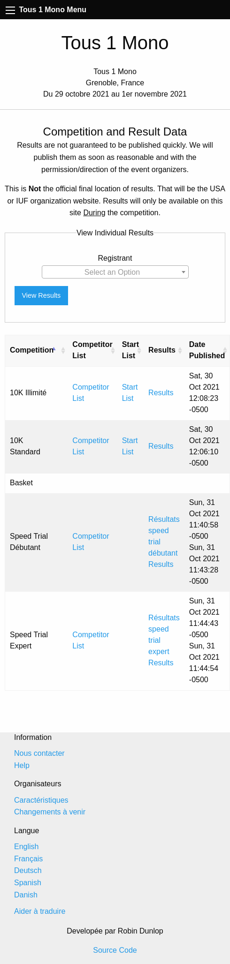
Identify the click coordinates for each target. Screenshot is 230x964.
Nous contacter (39, 753)
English (26, 847)
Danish (26, 895)
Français (28, 859)
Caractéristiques (41, 800)
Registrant (115, 258)
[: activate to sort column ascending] (63, 350)
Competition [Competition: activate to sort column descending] (32, 350)
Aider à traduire (39, 911)
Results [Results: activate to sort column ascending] (162, 350)
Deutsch (28, 870)
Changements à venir (49, 812)
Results (160, 393)
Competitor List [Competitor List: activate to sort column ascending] (92, 350)
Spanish (27, 883)
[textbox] (115, 272)
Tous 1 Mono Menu (46, 10)
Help (22, 765)
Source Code (115, 950)
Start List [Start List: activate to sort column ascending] (130, 350)
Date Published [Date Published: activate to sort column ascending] (207, 350)
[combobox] (115, 272)
